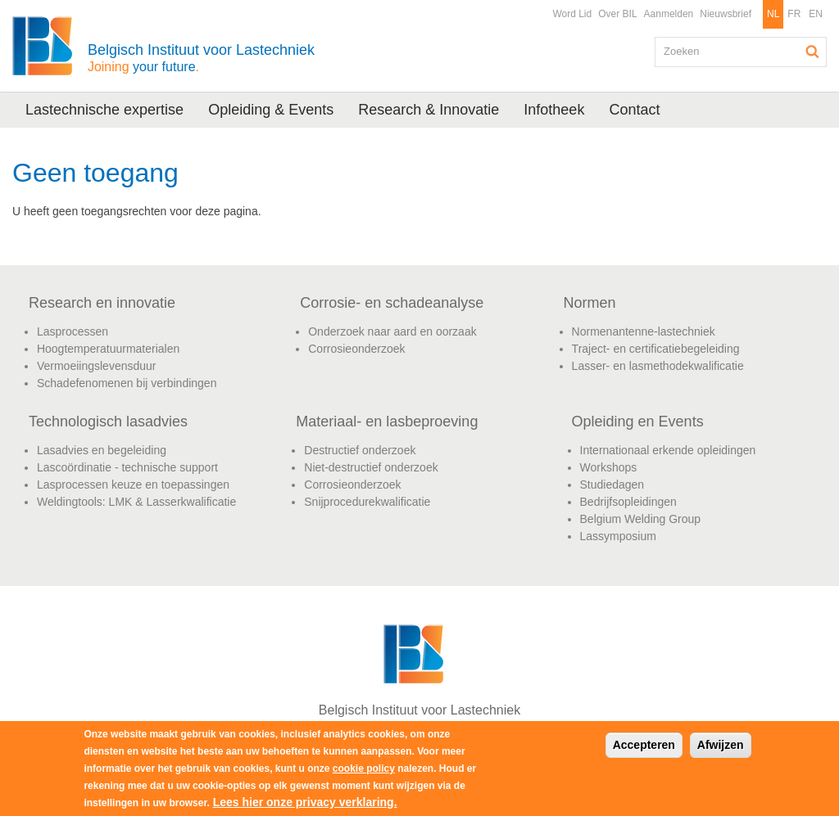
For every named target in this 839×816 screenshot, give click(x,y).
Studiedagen (612, 484)
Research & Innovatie (428, 109)
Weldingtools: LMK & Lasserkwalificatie (136, 501)
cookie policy (364, 768)
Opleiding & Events (270, 109)
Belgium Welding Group (640, 518)
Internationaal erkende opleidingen (668, 450)
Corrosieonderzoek (356, 348)
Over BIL (617, 14)
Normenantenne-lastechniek (643, 331)
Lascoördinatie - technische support (127, 467)
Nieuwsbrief (725, 14)
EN (816, 14)
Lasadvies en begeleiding (101, 450)
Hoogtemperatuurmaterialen (108, 348)
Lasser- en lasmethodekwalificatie (658, 365)
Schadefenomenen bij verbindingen (127, 383)
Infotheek (554, 109)
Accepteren (644, 744)
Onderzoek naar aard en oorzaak (392, 331)
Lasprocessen (72, 331)
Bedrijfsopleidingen (628, 501)
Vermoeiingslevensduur (96, 365)
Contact (634, 109)
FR (793, 14)
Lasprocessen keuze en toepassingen (133, 484)
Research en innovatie (102, 303)
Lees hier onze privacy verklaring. (305, 802)
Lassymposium (618, 536)
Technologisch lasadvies (108, 421)
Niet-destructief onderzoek (371, 467)
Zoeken (813, 51)
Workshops (608, 467)
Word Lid (572, 14)
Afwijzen (720, 744)
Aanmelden (669, 14)
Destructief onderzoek (359, 450)
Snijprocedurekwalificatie (367, 501)
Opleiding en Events (638, 421)
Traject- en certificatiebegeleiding (656, 348)
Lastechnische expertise (104, 109)
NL (773, 14)
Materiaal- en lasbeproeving (387, 421)
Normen (590, 303)
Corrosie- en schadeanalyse (391, 303)
